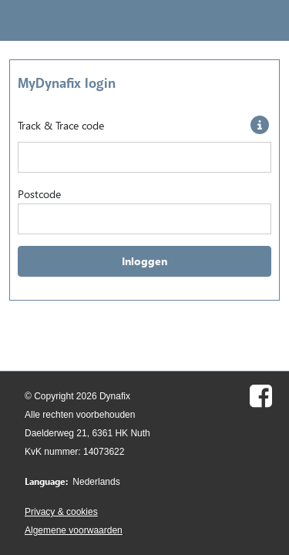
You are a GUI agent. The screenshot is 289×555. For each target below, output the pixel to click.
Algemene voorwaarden (74, 530)
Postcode (39, 194)
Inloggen (144, 261)
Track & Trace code (61, 125)
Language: (46, 481)
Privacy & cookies (61, 511)
